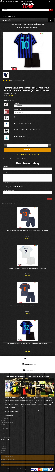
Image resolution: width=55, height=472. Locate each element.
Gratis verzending (30, 358)
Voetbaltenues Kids (38, 406)
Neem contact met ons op (7, 422)
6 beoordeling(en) (14, 80)
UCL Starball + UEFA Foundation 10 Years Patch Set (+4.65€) (28, 129)
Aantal (5, 142)
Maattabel (24, 158)
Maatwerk (16, 109)
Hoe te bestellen (4, 431)
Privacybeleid (4, 433)
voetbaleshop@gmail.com (27, 1)
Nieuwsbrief (3, 448)
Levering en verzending (6, 437)
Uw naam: (5, 166)
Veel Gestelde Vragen (6, 428)
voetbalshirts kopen (44, 397)
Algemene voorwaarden (6, 435)
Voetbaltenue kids (5, 462)
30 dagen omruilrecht (30, 370)
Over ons (3, 424)
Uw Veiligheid (4, 426)
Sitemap (3, 450)
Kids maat (16, 103)
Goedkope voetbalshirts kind (8, 459)
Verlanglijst (3, 446)
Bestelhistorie (4, 444)
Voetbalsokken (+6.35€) (20, 117)
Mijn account (4, 442)
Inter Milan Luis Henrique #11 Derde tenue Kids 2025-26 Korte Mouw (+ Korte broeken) (27, 305)
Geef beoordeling (22, 80)
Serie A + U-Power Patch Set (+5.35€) (23, 123)
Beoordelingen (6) (7, 158)
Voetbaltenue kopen (5, 464)
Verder (49, 199)
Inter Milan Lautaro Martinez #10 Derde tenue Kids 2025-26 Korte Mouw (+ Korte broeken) (27, 230)
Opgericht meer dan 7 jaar (30, 364)
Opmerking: (6, 172)
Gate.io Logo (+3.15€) (20, 136)
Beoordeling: (6, 186)
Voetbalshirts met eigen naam (38, 400)
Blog (2, 452)
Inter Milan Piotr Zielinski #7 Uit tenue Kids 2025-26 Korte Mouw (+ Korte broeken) (27, 268)
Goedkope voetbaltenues (7, 456)
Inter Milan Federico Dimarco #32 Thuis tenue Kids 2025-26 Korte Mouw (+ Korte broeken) (27, 343)
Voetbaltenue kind (18, 469)
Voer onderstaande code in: (9, 190)
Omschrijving (17, 158)
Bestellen (27, 150)
